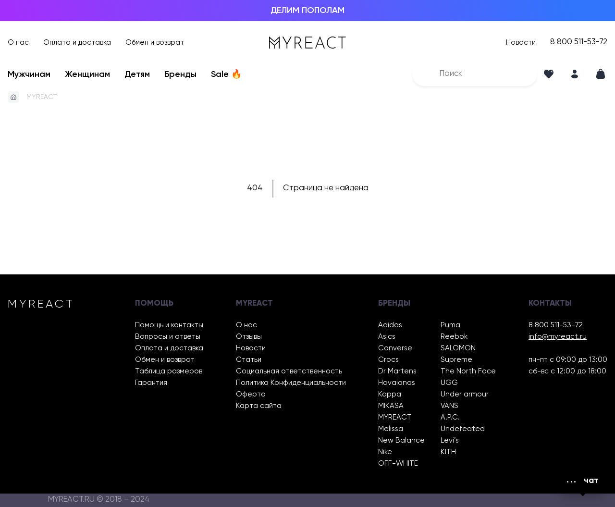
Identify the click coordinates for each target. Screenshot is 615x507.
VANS (449, 405)
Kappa (389, 394)
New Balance (401, 440)
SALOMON (458, 348)
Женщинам (87, 74)
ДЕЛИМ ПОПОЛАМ (307, 10)
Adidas (390, 325)
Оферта (251, 394)
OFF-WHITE (398, 463)
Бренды (180, 74)
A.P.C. (450, 417)
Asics (386, 336)
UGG (449, 382)
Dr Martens (397, 371)
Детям (137, 74)
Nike (385, 452)
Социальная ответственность (289, 371)
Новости (521, 42)
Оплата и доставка (77, 42)
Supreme (456, 359)
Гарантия (151, 382)
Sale (226, 74)
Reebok (454, 336)
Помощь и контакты (169, 325)
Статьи (248, 359)
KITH (448, 452)
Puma (450, 325)
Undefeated (463, 429)
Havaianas (396, 382)
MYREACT (41, 97)
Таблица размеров (168, 371)
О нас (18, 42)
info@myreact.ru (558, 336)
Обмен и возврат (154, 42)
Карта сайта (259, 405)
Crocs (388, 359)
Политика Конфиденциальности (291, 382)
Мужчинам (29, 74)
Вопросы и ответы (167, 336)
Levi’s (450, 440)
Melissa (390, 429)
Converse (395, 348)
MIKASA (391, 405)
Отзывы (249, 336)
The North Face (468, 371)
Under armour (465, 394)
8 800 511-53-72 (578, 42)
